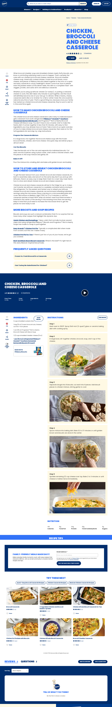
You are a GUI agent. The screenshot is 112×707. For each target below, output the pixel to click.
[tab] (11, 661)
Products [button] (67, 10)
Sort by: (7, 671)
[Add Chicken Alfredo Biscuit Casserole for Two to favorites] (74, 613)
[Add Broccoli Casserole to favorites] (7, 613)
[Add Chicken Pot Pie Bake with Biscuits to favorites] (7, 645)
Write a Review (85, 661)
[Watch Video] (84, 292)
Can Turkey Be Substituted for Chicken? (43, 265)
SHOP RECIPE (38, 318)
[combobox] (52, 4)
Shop (86, 10)
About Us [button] (77, 10)
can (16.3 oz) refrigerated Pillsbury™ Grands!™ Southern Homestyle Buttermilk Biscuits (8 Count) (26, 341)
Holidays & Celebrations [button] (52, 10)
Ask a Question (100, 661)
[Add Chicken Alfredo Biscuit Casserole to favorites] (41, 645)
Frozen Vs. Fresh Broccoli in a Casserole (43, 256)
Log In (106, 4)
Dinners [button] (27, 10)
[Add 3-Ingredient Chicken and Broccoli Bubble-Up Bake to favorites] (41, 615)
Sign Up (96, 4)
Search (83, 4)
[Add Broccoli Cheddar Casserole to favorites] (74, 645)
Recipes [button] (36, 10)
